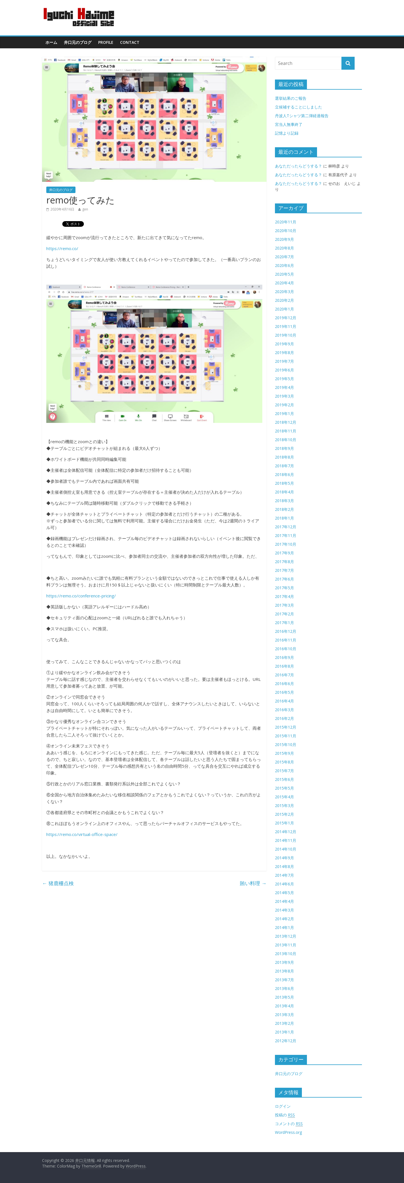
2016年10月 (285, 648)
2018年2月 (284, 509)
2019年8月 (284, 352)
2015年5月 (284, 788)
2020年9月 (284, 239)
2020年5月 (284, 274)
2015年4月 (284, 796)
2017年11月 (285, 535)
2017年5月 (284, 587)
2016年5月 (284, 692)
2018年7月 (284, 465)
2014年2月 (284, 918)
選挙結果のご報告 (290, 98)
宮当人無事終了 (288, 124)
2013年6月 (284, 988)
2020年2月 (284, 300)
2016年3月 (284, 709)
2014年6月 (284, 884)
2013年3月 (284, 1014)
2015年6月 (284, 779)
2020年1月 (284, 309)
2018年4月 (284, 492)
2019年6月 (284, 370)
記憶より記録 (287, 133)
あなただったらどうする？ (298, 166)
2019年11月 (285, 326)
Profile (105, 42)
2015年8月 (284, 762)
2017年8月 (284, 561)
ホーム (51, 42)
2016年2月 (284, 718)
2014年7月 (284, 875)
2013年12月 (285, 936)
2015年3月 (284, 805)
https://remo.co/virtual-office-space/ (82, 834)
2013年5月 (284, 997)
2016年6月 (284, 683)
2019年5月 (284, 378)
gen (85, 209)
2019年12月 (285, 317)
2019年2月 (284, 404)
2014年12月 (285, 831)
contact (129, 42)
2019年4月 (284, 387)
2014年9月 (284, 857)
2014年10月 (285, 849)
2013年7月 (284, 979)
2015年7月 (284, 770)
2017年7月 (284, 570)
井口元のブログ (77, 42)
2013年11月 (285, 945)
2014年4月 (284, 901)
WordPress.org (288, 1132)
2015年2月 (284, 814)
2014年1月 (284, 927)
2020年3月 (284, 291)
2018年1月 (284, 518)
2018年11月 (285, 431)
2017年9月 (284, 553)
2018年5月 (284, 483)
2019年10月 (285, 335)
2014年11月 (285, 840)
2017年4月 (284, 596)
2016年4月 (284, 701)
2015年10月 (285, 744)
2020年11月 (285, 222)
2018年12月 (285, 422)
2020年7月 (284, 256)
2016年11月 (285, 640)
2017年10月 (285, 544)
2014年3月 (284, 910)
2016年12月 (285, 631)
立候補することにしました (298, 107)
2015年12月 (285, 727)
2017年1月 (284, 622)
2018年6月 (284, 474)
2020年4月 (284, 282)
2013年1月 (284, 1032)
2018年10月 (285, 439)
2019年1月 (284, 413)
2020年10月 (285, 230)
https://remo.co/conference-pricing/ (81, 596)
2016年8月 (284, 666)
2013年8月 (284, 971)
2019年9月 (284, 343)
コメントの (289, 1124)
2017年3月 (284, 605)
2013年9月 (284, 962)
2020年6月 (284, 265)
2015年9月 (284, 753)
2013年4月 (284, 1006)
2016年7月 (284, 674)
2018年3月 (284, 500)
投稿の (285, 1115)
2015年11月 (285, 735)
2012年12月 (285, 1040)
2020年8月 (284, 248)
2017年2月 (284, 614)
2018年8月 (284, 457)
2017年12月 (285, 526)
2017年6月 (284, 579)
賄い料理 (253, 883)
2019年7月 (284, 361)
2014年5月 (284, 892)
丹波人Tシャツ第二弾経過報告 (302, 115)
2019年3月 (284, 396)
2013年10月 (285, 953)
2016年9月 (284, 657)
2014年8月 (284, 866)
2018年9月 (284, 448)
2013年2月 (284, 1023)
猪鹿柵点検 (58, 883)
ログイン (283, 1106)
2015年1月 (284, 823)
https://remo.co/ (62, 248)
